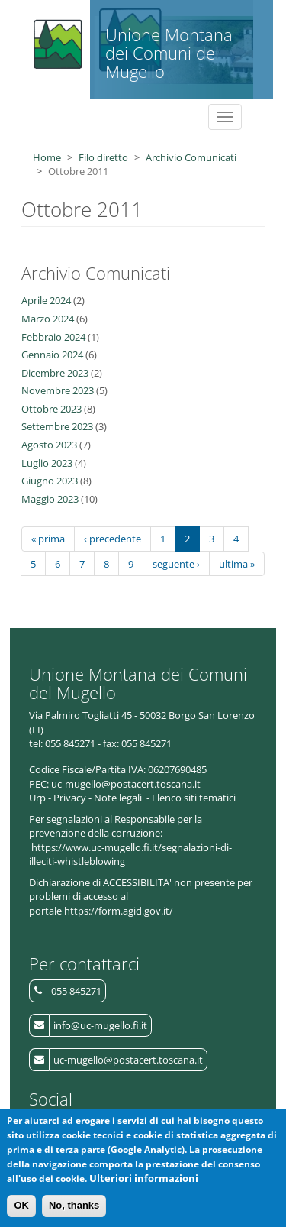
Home (47, 157)
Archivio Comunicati (191, 157)
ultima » (237, 564)
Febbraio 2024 (53, 337)
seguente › (176, 564)
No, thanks (74, 1212)
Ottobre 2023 (51, 409)
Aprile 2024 (46, 300)
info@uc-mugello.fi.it (100, 1025)
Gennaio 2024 (52, 354)
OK (21, 1212)
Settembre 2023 (57, 426)
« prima (48, 539)
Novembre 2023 (57, 390)
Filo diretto (103, 157)
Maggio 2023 (50, 499)
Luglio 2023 (46, 463)
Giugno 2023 (49, 480)
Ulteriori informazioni (143, 1184)
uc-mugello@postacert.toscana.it (128, 1060)
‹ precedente (112, 539)
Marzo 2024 (47, 318)
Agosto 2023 (49, 445)
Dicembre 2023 (54, 373)
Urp (37, 798)
